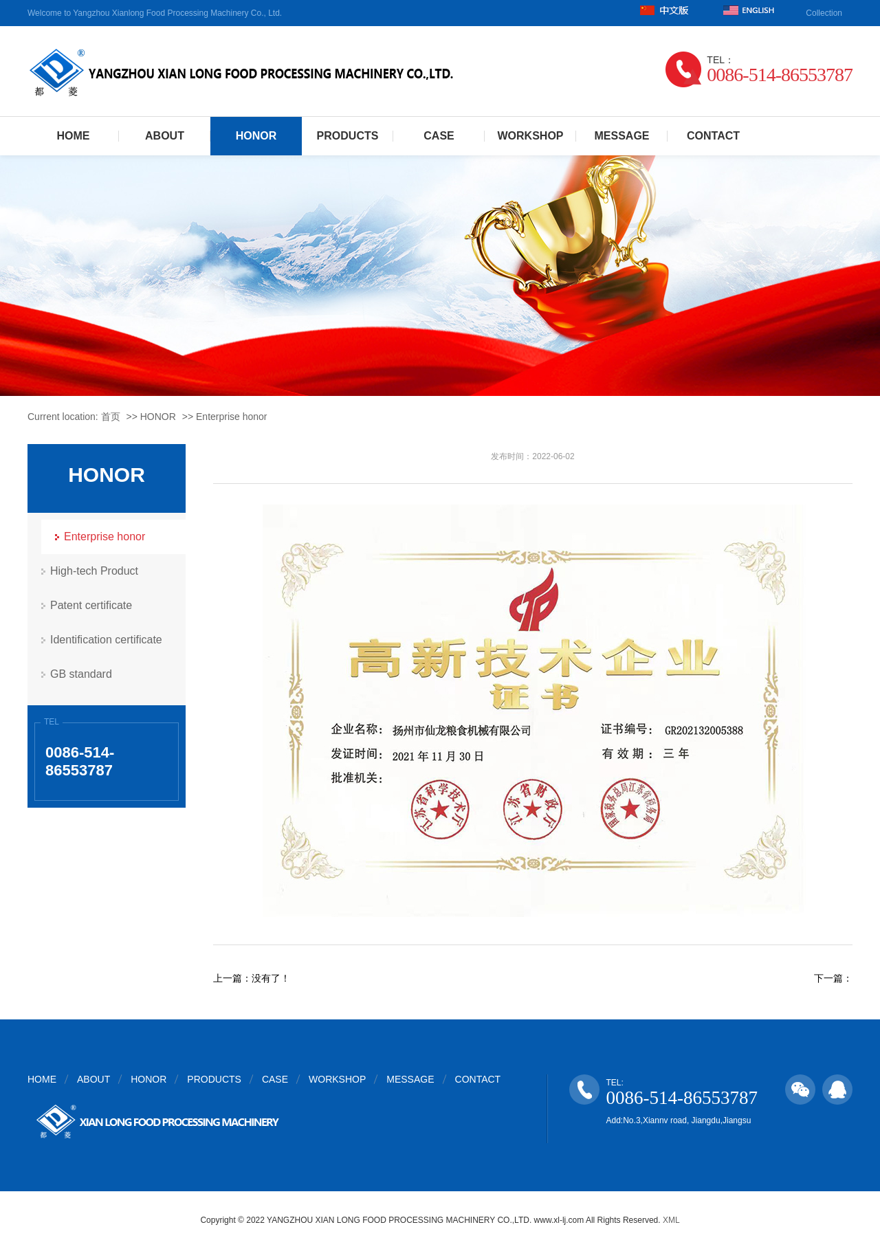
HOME (73, 136)
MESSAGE (621, 136)
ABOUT (164, 136)
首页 (110, 416)
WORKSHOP (531, 136)
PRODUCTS (348, 136)
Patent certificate (91, 605)
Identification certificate (106, 639)
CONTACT (713, 136)
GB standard (81, 674)
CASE (439, 136)
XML (671, 1220)
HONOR (256, 136)
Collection (824, 13)
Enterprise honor (231, 416)
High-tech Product (94, 571)
